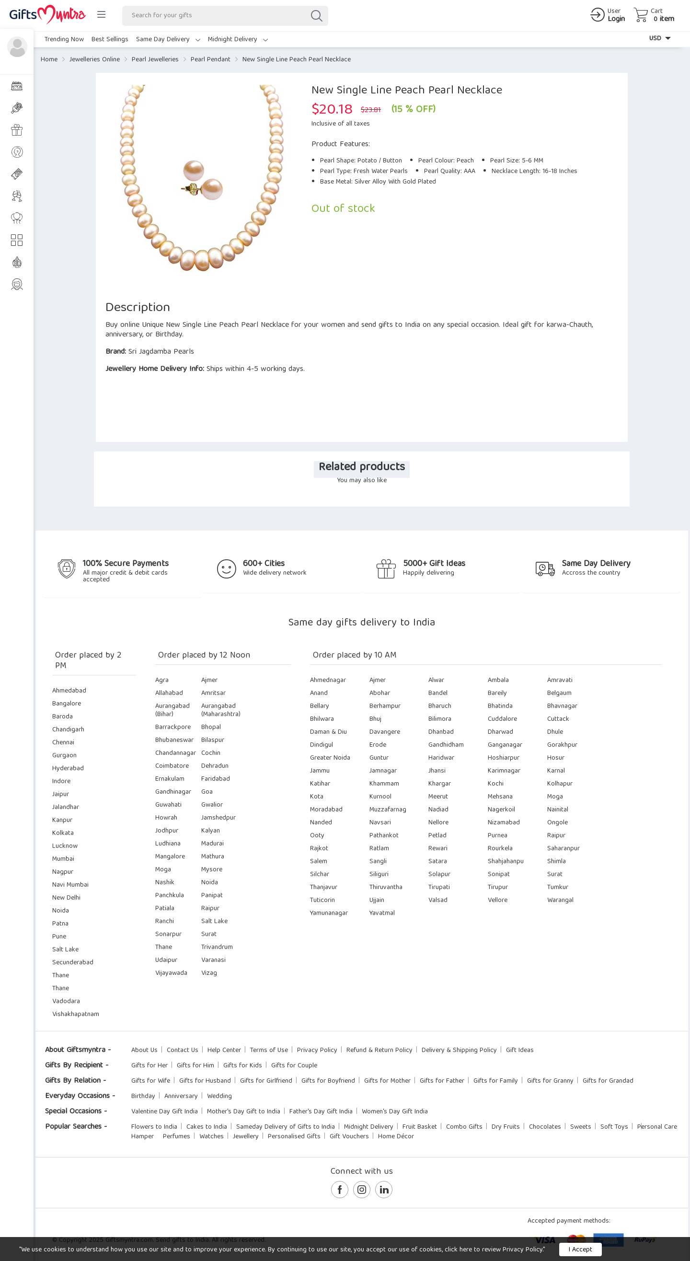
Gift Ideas (520, 1050)
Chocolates (545, 1127)
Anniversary (181, 1096)
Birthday (143, 1096)
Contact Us (182, 1050)
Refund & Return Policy (379, 1050)
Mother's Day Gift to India (243, 1112)
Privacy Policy (317, 1050)
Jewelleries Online (94, 60)
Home (49, 60)
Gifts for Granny (550, 1081)
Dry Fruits (506, 1127)
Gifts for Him (195, 1066)
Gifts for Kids (242, 1066)
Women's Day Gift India (395, 1112)
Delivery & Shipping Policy (459, 1050)
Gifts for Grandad (608, 1081)
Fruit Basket (419, 1127)
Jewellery (246, 1137)
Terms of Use (269, 1050)
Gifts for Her (149, 1066)
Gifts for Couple (294, 1066)
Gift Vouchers (349, 1137)
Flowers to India (154, 1127)
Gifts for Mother (387, 1081)
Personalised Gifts (294, 1137)
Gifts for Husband (205, 1081)
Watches (211, 1137)
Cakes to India (206, 1127)
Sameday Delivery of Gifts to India (285, 1127)
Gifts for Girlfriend (266, 1081)
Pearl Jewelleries (155, 60)
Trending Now (64, 40)
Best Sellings (110, 40)
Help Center (224, 1050)
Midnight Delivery (238, 40)
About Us (144, 1050)
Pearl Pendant (210, 60)
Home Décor (396, 1137)
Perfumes (176, 1137)
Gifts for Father (442, 1081)
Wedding (219, 1096)
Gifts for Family (495, 1081)
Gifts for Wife (150, 1081)
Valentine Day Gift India (164, 1112)
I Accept (580, 1250)
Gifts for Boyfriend (328, 1081)
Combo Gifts (464, 1127)
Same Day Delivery (168, 40)
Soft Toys (614, 1127)
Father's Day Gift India (321, 1112)
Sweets (580, 1127)
